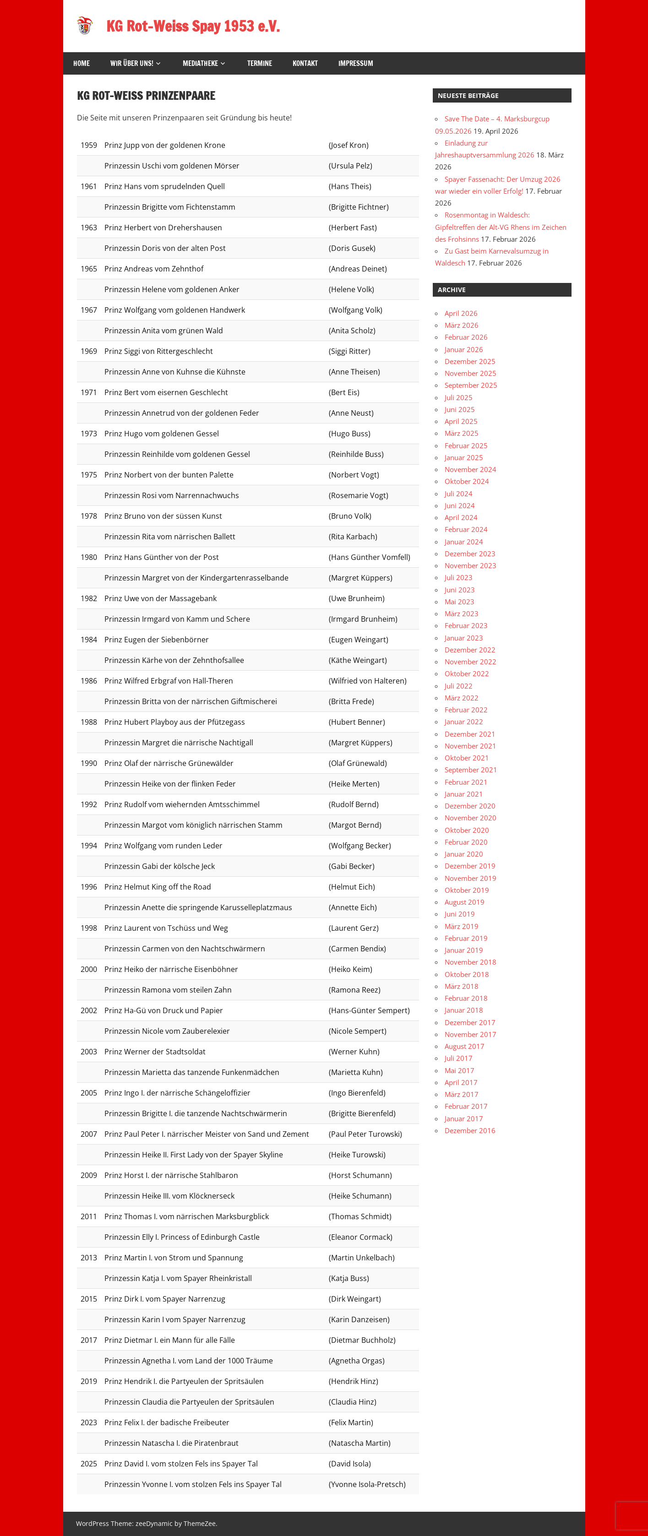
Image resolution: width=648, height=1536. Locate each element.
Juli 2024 (459, 493)
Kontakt (305, 63)
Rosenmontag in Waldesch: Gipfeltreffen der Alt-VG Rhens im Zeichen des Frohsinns (500, 227)
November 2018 (470, 961)
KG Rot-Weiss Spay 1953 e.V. (193, 26)
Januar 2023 (464, 637)
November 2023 (470, 565)
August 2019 (465, 901)
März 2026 (462, 325)
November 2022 (470, 661)
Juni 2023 (460, 589)
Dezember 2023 (470, 553)
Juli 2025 (459, 397)
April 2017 (461, 1082)
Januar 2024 (464, 541)
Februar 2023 (466, 625)
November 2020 (470, 817)
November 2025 (470, 373)
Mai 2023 (459, 601)
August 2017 (465, 1046)
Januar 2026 (464, 349)
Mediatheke (200, 63)
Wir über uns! (131, 63)
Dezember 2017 (470, 1022)
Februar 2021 (466, 782)
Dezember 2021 (470, 733)
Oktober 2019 (467, 890)
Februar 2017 (466, 1106)
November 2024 (470, 469)
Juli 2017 (459, 1058)
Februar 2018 (466, 998)
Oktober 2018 (467, 974)
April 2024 (461, 517)
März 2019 (462, 926)
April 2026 (461, 313)
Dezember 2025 (470, 361)
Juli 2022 (459, 685)
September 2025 (471, 385)
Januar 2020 (464, 853)
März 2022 (462, 697)
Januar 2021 (464, 793)
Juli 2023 (459, 577)
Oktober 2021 (467, 757)
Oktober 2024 (467, 481)
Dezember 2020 (470, 805)
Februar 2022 (466, 709)
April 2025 (461, 421)
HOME (81, 63)
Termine (259, 63)
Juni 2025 (460, 409)
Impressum (355, 63)
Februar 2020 (466, 842)
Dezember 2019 (470, 865)
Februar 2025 (466, 445)
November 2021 (470, 745)
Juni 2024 (460, 505)
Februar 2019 (466, 938)
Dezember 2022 (470, 649)
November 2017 (470, 1034)
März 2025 (462, 433)
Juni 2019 (460, 913)
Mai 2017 (459, 1070)
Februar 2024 (466, 529)
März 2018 (462, 986)
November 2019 (470, 878)
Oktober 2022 (467, 673)
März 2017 (462, 1094)
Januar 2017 (464, 1118)
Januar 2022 (464, 721)
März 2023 (462, 613)
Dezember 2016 (470, 1130)
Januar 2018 (464, 1010)
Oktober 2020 (467, 830)
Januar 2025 (464, 457)
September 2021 (471, 769)
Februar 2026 (466, 337)
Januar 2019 (464, 950)
